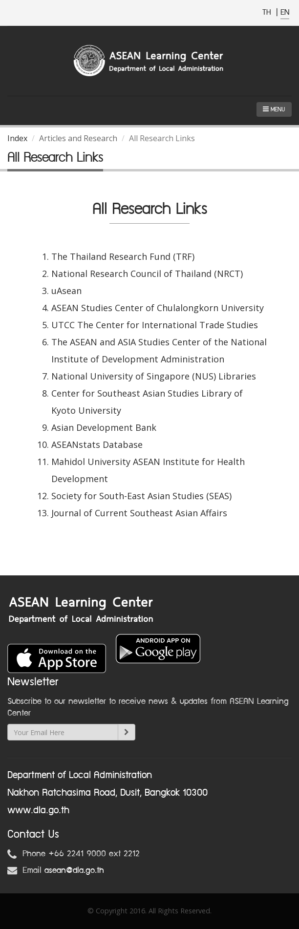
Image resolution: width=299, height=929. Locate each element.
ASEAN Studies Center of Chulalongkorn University (157, 308)
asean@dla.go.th (74, 870)
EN (284, 12)
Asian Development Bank (103, 427)
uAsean (66, 290)
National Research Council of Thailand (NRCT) (147, 273)
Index (17, 138)
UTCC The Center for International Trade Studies (154, 325)
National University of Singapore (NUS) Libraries (153, 376)
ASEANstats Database (97, 444)
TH (268, 12)
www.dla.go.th (38, 810)
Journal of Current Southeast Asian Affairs (139, 513)
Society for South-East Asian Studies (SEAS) (141, 496)
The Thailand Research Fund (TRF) (122, 256)
